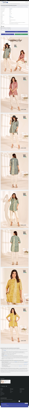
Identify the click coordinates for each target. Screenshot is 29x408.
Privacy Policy (7, 405)
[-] (1, 31)
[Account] (2, 0)
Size (1, 29)
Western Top (10, 8)
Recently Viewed (2, 378)
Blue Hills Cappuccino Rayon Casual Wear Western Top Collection (7, 380)
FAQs (1, 395)
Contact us (5, 355)
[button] (16, 31)
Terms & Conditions (2, 393)
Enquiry (21, 34)
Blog (0, 391)
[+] (4, 31)
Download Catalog (7, 34)
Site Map (20, 392)
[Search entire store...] (26, 2)
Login (10, 390)
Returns (11, 392)
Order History (11, 391)
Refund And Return (2, 394)
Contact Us (21, 390)
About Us (1, 390)
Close (26, 403)
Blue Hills (10, 16)
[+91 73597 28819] (5, 0)
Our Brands (21, 391)
